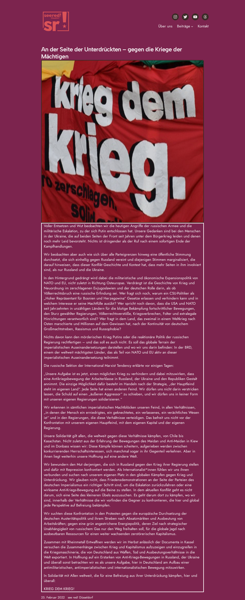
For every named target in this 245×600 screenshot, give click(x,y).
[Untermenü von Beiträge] (192, 26)
